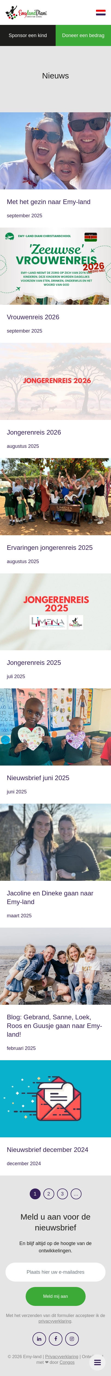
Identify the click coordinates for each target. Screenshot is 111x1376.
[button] (97, 1362)
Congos (66, 1362)
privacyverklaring (54, 1321)
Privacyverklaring (61, 1356)
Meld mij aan (55, 1296)
